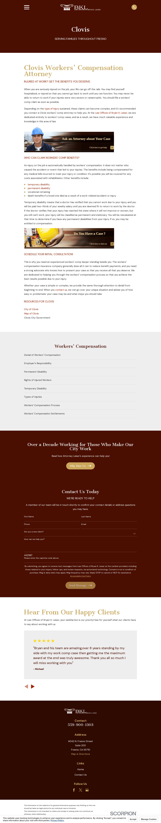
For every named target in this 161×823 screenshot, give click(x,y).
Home (80, 769)
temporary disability (39, 184)
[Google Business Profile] (87, 790)
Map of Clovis (31, 313)
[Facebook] (74, 790)
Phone (27, 524)
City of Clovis (31, 309)
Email (83, 524)
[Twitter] (80, 790)
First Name (29, 516)
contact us (61, 289)
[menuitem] (80, 355)
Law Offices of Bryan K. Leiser (111, 112)
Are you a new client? (34, 532)
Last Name (86, 516)
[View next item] (33, 686)
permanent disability (39, 188)
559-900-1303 (80, 725)
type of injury (52, 108)
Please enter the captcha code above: (41, 558)
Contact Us (80, 774)
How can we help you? (34, 539)
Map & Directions (80, 754)
